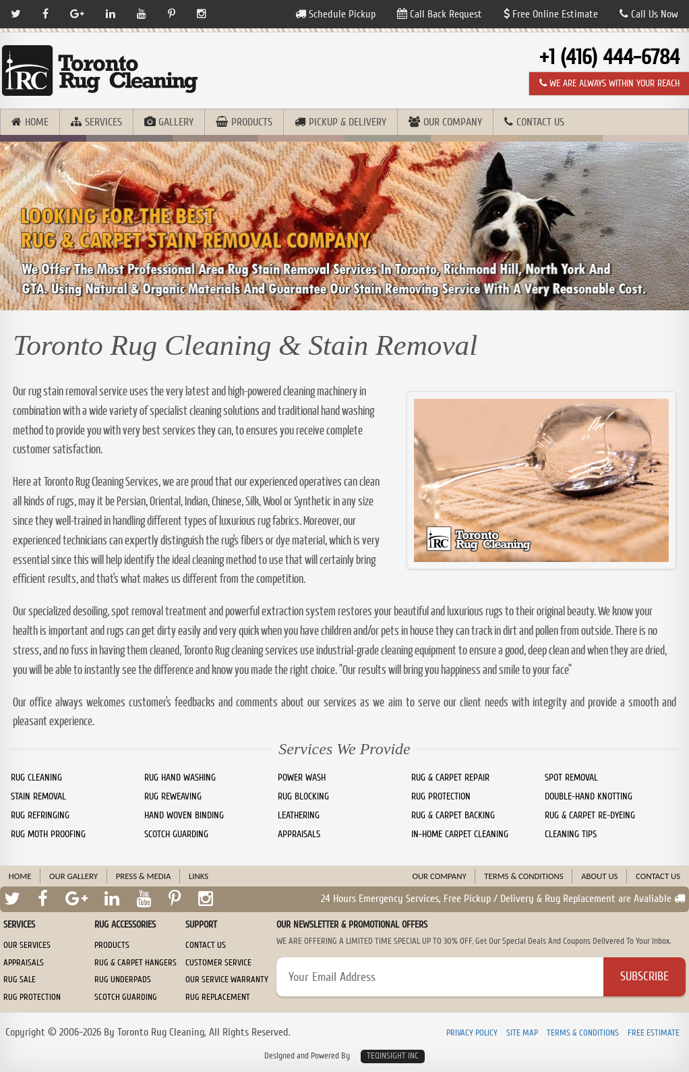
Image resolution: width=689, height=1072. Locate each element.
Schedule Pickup (335, 14)
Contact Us (540, 122)
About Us (599, 876)
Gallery (175, 122)
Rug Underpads (122, 979)
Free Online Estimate (551, 14)
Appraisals (23, 962)
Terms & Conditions (523, 876)
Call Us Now (649, 14)
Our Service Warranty (226, 979)
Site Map (522, 1033)
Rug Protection (32, 997)
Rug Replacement (217, 997)
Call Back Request (439, 14)
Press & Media (143, 876)
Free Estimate (654, 1033)
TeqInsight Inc (393, 1055)
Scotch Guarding (125, 997)
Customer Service (218, 962)
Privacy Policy (472, 1033)
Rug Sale (19, 979)
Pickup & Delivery (347, 122)
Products (251, 122)
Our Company (452, 122)
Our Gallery (73, 876)
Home (37, 122)
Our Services (27, 945)
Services (103, 122)
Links (198, 876)
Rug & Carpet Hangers (135, 962)
